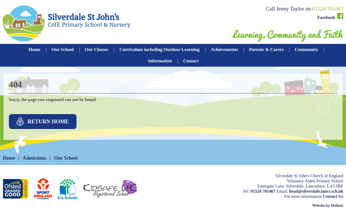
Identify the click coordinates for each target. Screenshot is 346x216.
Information (160, 60)
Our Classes (96, 49)
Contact (191, 60)
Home (34, 49)
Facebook (330, 16)
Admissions (34, 158)
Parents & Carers (266, 49)
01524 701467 (327, 9)
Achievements (224, 49)
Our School (62, 49)
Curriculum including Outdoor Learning (159, 49)
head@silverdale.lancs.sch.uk (316, 191)
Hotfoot (337, 206)
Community (306, 49)
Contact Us (333, 196)
